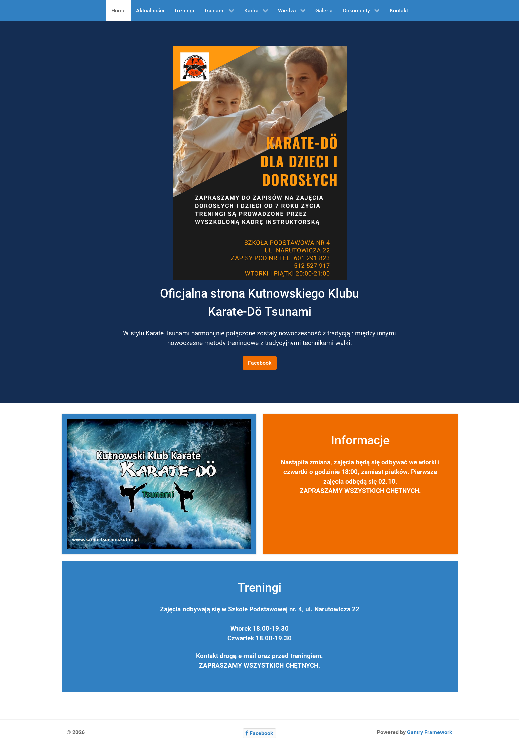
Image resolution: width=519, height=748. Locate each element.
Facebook (259, 363)
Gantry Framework (429, 732)
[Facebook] (259, 733)
